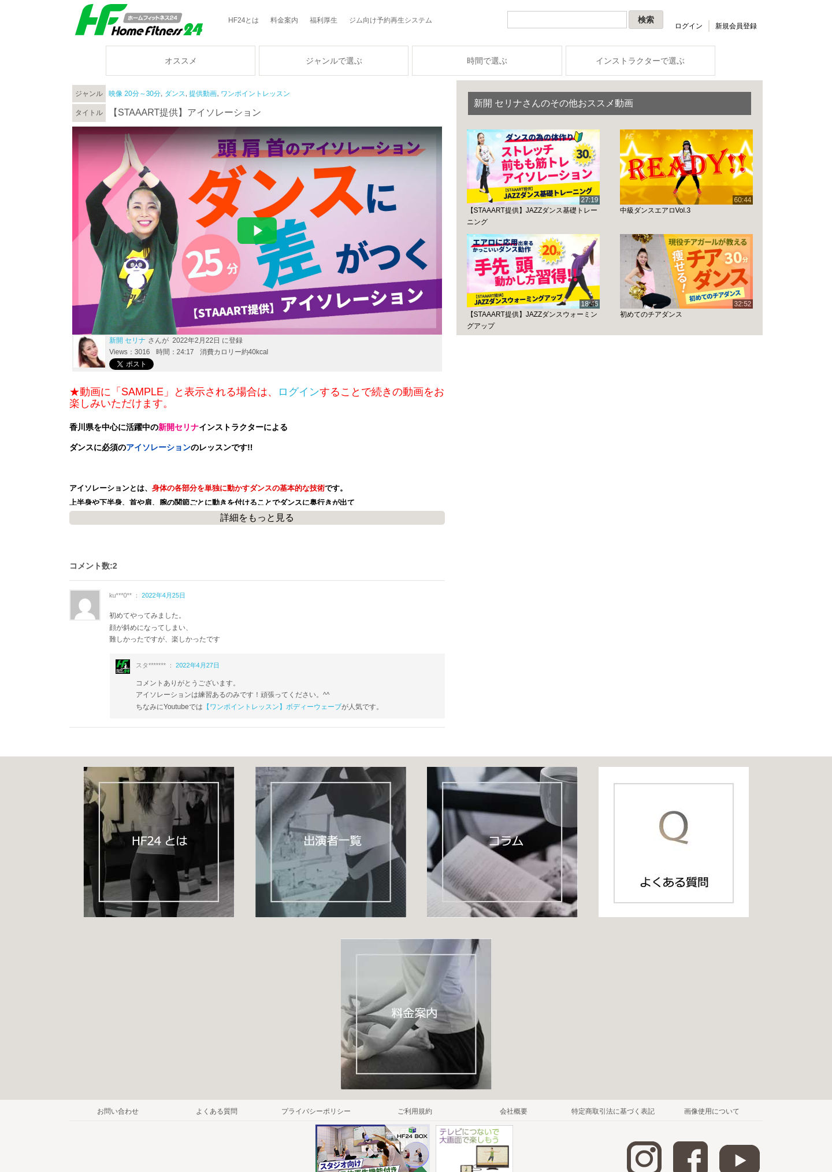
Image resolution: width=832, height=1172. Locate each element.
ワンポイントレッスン (255, 94)
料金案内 (284, 20)
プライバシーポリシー (316, 1111)
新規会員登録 (736, 26)
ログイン (689, 26)
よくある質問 (216, 1111)
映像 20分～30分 (135, 94)
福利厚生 (323, 20)
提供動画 (203, 94)
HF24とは (243, 20)
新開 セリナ (127, 340)
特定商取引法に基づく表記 (613, 1111)
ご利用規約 (415, 1111)
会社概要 (514, 1111)
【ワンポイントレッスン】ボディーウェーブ (272, 707)
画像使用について (712, 1111)
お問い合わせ (118, 1111)
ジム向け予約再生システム (390, 20)
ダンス (175, 94)
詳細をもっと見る (257, 517)
